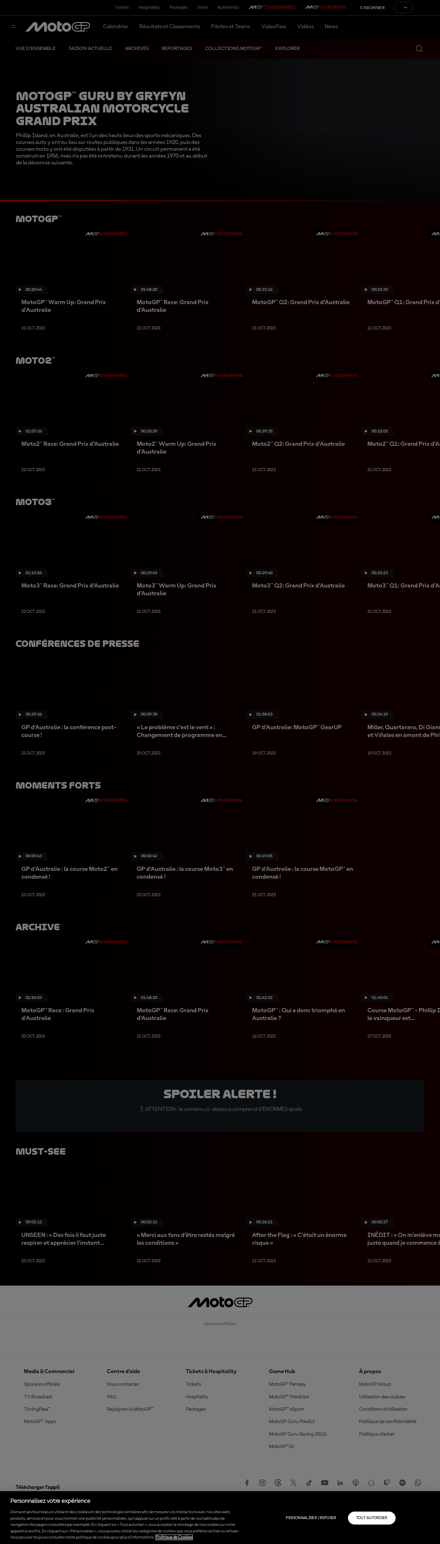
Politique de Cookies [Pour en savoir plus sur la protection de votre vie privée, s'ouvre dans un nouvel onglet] (174, 1537)
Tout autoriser (372, 1518)
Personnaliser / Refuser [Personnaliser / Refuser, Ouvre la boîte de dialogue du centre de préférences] (311, 1518)
